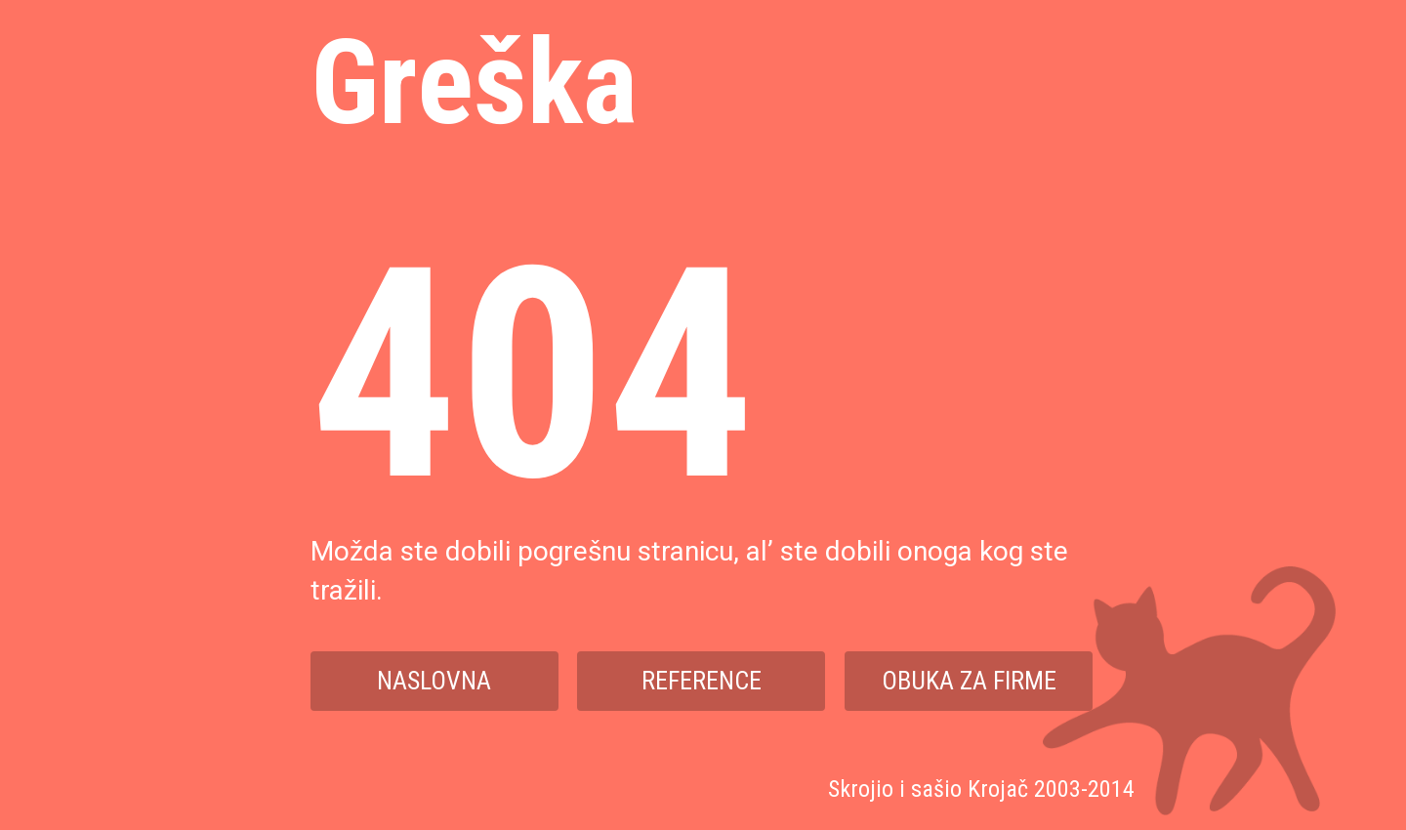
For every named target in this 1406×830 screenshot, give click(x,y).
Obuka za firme (969, 680)
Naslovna (434, 680)
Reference (701, 680)
